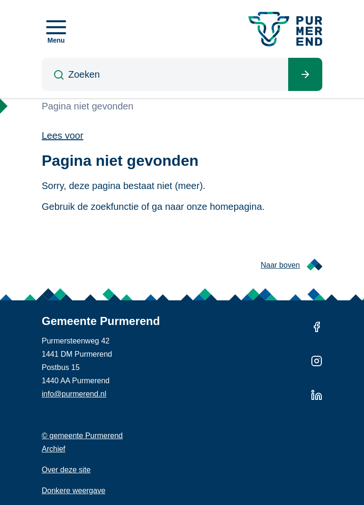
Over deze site (66, 470)
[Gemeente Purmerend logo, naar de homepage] (285, 29)
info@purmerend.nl (74, 394)
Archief (53, 449)
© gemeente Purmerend (82, 436)
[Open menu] (56, 28)
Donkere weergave (73, 491)
